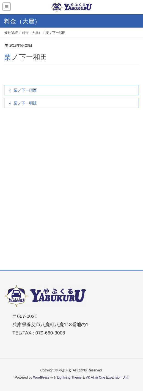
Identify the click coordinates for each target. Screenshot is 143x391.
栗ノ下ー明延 (25, 103)
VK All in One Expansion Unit (107, 377)
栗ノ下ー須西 (25, 90)
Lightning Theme (69, 377)
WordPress (41, 377)
